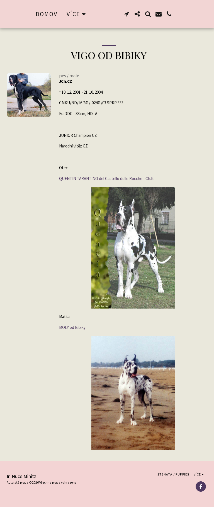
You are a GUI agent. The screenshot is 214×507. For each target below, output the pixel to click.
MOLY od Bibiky (72, 327)
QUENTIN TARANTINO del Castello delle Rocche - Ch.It (106, 178)
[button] (139, 14)
